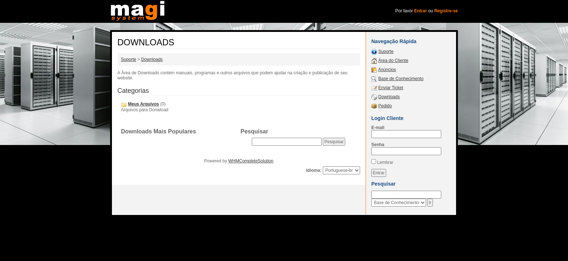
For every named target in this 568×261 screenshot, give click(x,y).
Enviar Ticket (390, 87)
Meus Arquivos (143, 104)
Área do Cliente (393, 60)
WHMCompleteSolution (250, 160)
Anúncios (387, 69)
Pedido (385, 105)
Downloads (152, 59)
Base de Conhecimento (400, 78)
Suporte (128, 59)
